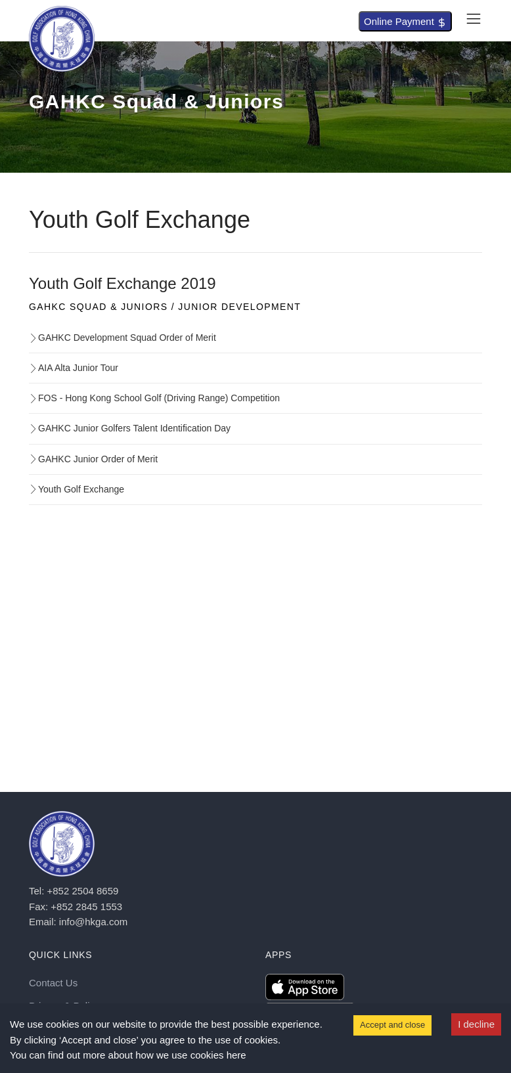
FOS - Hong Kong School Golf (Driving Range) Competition (154, 398)
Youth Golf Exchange (76, 489)
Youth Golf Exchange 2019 (122, 283)
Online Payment (405, 22)
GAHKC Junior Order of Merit (93, 459)
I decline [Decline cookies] (476, 1024)
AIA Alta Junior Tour (73, 367)
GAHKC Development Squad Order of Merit (122, 337)
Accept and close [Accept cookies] (392, 1025)
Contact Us (53, 982)
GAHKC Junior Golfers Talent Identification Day (130, 428)
